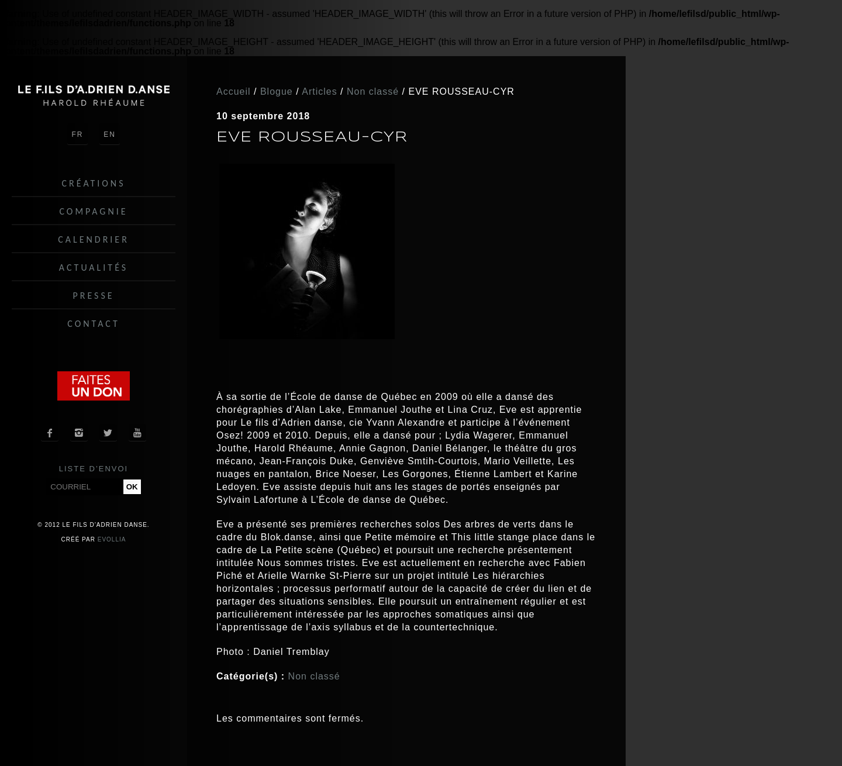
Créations (94, 183)
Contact (93, 323)
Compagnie (93, 211)
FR (78, 134)
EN (109, 134)
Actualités (93, 267)
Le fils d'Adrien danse (94, 95)
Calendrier (93, 239)
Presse (93, 295)
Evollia (112, 539)
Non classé (314, 676)
